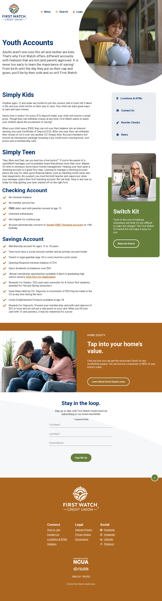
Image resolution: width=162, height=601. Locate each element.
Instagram (109, 534)
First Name (54, 424)
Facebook (109, 529)
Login (78, 12)
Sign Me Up (81, 457)
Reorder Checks (131, 122)
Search (62, 12)
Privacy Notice (83, 534)
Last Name (54, 433)
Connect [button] (53, 525)
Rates (124, 134)
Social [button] (104, 525)
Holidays (52, 544)
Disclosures (81, 539)
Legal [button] (79, 525)
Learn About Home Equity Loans (108, 381)
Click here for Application (41, 276)
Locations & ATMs (131, 98)
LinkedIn (109, 539)
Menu (46, 12)
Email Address (56, 443)
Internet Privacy (83, 529)
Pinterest (109, 544)
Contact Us (127, 110)
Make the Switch (126, 244)
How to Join (53, 529)
